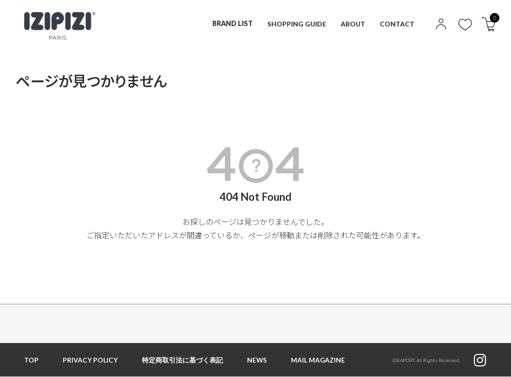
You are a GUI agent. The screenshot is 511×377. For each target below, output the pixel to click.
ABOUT (352, 23)
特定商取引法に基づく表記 (182, 360)
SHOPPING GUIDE (295, 23)
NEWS (257, 360)
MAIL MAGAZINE (318, 360)
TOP (31, 360)
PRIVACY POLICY (90, 360)
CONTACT (397, 23)
